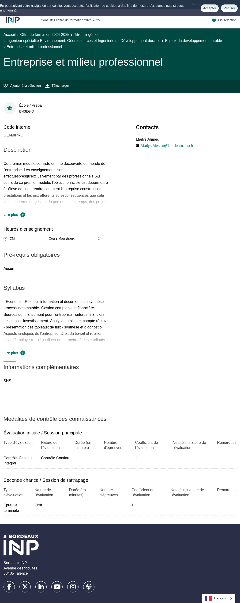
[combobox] (218, 598)
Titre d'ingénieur (87, 35)
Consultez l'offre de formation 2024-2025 (70, 20)
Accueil (10, 35)
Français (215, 598)
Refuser (229, 8)
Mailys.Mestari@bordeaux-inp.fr (167, 145)
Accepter (209, 8)
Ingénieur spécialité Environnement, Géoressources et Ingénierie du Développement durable (83, 41)
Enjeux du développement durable (193, 41)
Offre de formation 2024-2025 (45, 35)
